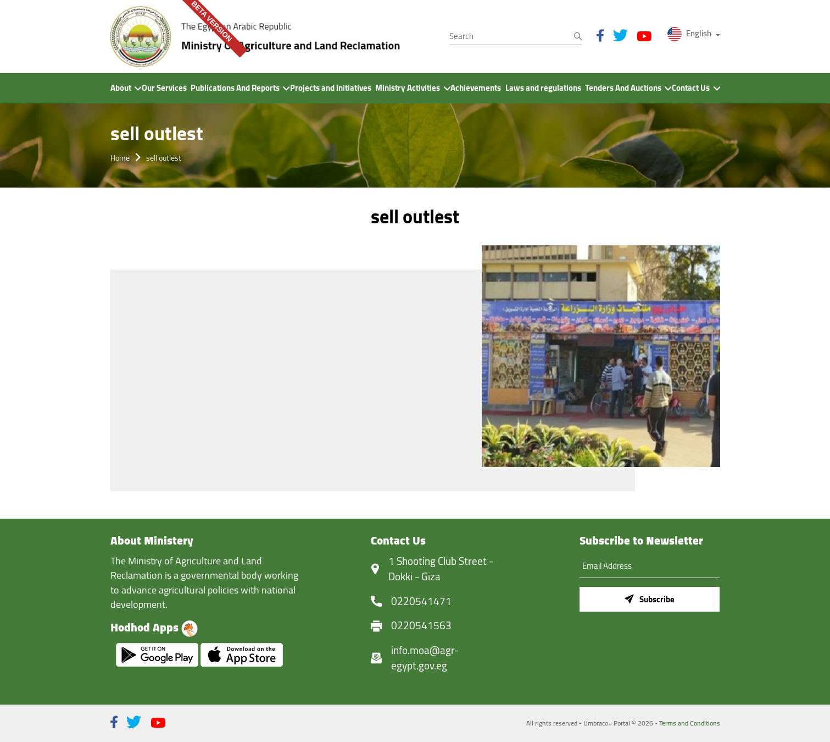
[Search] (515, 36)
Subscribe (650, 599)
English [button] (690, 33)
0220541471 (421, 601)
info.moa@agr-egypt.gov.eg (425, 658)
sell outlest (163, 157)
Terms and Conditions (689, 723)
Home (120, 157)
